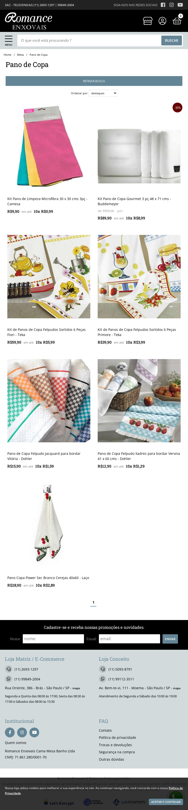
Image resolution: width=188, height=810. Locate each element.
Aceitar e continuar (166, 802)
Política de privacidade (117, 737)
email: (91, 638)
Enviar (170, 639)
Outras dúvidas (111, 759)
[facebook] (10, 732)
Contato (105, 730)
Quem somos (15, 742)
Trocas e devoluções (115, 744)
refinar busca (94, 81)
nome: (15, 638)
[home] (28, 20)
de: (100, 211)
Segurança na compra (117, 752)
